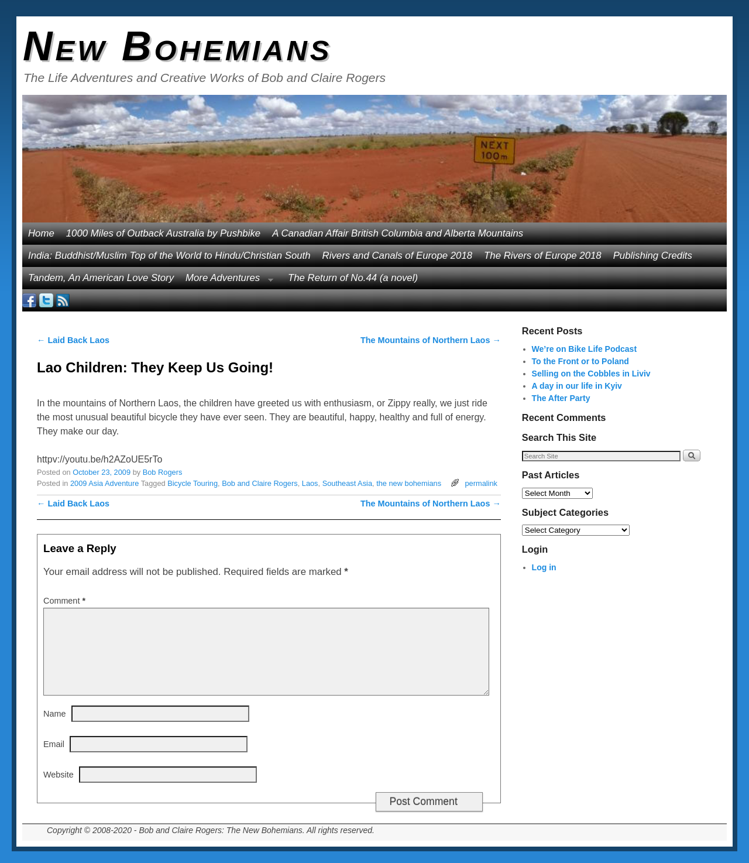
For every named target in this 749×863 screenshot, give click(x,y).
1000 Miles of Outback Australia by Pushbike (163, 233)
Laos (310, 483)
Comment (65, 600)
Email (53, 744)
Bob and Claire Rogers (259, 483)
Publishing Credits (652, 255)
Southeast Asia (347, 483)
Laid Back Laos (73, 340)
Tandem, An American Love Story (101, 277)
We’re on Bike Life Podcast (584, 349)
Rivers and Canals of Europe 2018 (397, 255)
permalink (481, 483)
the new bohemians (408, 483)
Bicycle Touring (192, 483)
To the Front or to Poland (580, 361)
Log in (544, 567)
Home (41, 233)
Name (54, 713)
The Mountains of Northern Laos (430, 340)
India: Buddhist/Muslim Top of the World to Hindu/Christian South (169, 255)
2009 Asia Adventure (104, 483)
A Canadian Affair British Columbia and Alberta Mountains (397, 233)
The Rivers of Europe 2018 (543, 255)
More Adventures (226, 280)
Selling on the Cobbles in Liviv (591, 373)
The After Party (561, 398)
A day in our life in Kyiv (577, 386)
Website (58, 774)
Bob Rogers (163, 472)
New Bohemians (177, 46)
